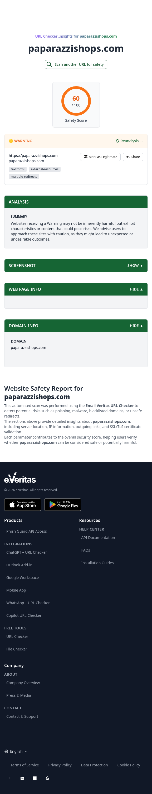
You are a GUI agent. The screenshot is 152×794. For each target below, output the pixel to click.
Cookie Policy (128, 764)
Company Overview (23, 682)
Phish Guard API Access (26, 531)
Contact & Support (22, 716)
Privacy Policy (59, 764)
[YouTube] (9, 778)
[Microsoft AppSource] (35, 778)
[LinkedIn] (22, 778)
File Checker (16, 649)
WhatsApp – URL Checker (28, 602)
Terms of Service (25, 764)
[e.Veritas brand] (76, 477)
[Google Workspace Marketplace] (47, 778)
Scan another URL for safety (75, 64)
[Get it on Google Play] (62, 504)
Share (133, 157)
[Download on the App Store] (22, 504)
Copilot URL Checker (24, 615)
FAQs (85, 550)
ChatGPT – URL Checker (26, 552)
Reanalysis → (129, 140)
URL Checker (17, 636)
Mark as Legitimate (100, 157)
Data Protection (94, 764)
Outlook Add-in (19, 564)
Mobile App (16, 590)
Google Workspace (22, 577)
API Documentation (98, 537)
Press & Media (18, 695)
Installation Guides (97, 562)
